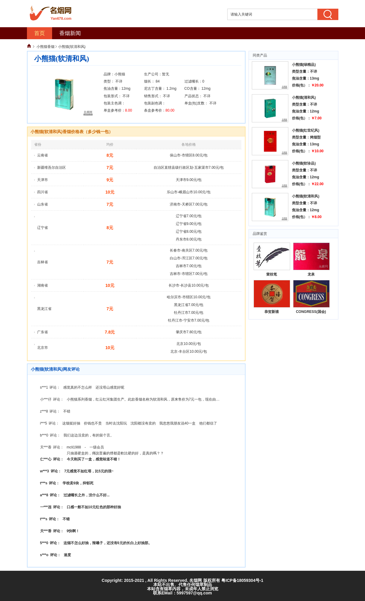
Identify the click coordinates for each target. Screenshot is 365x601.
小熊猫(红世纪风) (305, 130)
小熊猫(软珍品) (304, 163)
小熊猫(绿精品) (304, 65)
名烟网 (195, 580)
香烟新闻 (70, 33)
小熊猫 (119, 74)
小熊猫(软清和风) (305, 196)
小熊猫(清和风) (304, 97)
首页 (39, 33)
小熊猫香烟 (45, 47)
